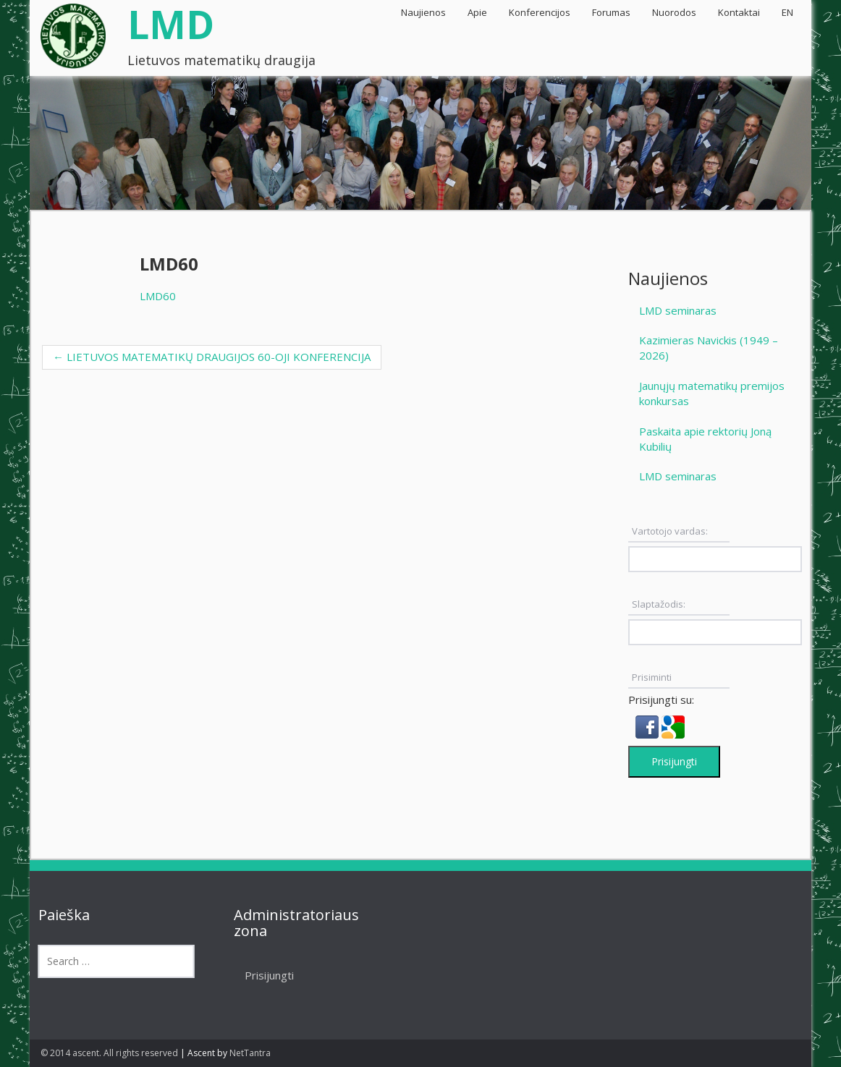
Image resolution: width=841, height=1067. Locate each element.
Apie (477, 12)
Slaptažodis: (658, 604)
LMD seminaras (678, 310)
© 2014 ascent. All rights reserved (109, 1053)
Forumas (611, 12)
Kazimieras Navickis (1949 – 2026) (708, 347)
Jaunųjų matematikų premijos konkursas (712, 393)
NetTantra (250, 1053)
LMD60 (158, 296)
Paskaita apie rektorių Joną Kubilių (705, 439)
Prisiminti (652, 677)
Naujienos (423, 12)
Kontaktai (739, 12)
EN (787, 12)
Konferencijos (539, 12)
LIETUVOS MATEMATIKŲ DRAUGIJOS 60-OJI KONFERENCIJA (212, 356)
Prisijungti (674, 761)
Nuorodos (674, 12)
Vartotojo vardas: (670, 530)
